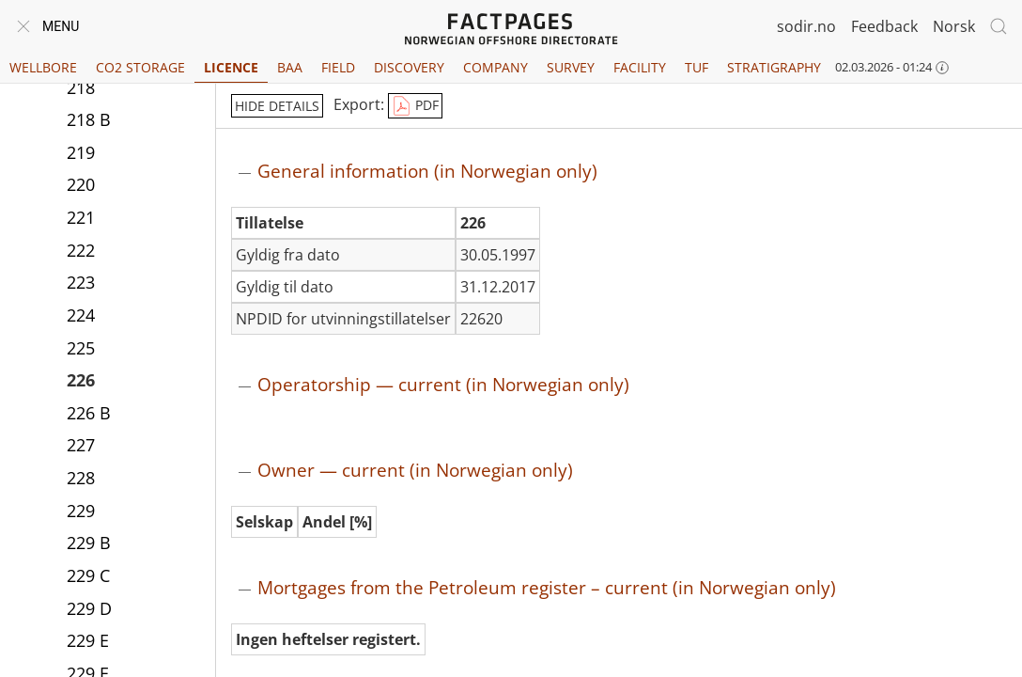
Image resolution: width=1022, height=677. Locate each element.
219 (81, 152)
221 (81, 217)
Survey (571, 67)
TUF (696, 67)
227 (81, 444)
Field (338, 67)
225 (81, 348)
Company (495, 67)
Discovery (409, 67)
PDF (415, 106)
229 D (89, 608)
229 (81, 510)
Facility (639, 67)
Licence (231, 67)
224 (81, 315)
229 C (88, 575)
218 (81, 87)
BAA (289, 67)
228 (81, 477)
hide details (277, 106)
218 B (89, 119)
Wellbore (43, 67)
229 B (89, 542)
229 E (88, 640)
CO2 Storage (140, 67)
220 (81, 184)
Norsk (954, 26)
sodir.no (806, 26)
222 (81, 250)
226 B (89, 412)
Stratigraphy (774, 67)
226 (81, 380)
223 (81, 282)
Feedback (884, 26)
